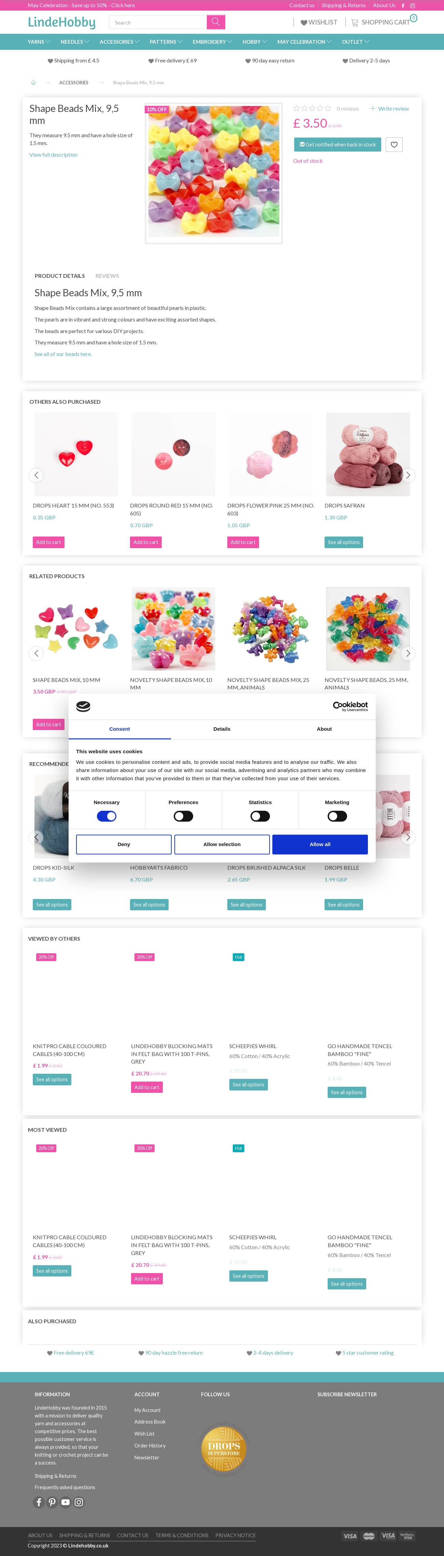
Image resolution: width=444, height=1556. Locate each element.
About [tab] (324, 729)
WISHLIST (320, 22)
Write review (393, 108)
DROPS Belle (342, 867)
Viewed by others (54, 938)
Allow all (320, 844)
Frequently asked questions (65, 1487)
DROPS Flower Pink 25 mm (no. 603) (270, 509)
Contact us (302, 5)
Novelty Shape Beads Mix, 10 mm (171, 683)
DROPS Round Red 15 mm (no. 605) (171, 509)
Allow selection (222, 844)
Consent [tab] (119, 729)
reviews (348, 108)
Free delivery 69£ (74, 1352)
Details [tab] (222, 729)
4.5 (95, 60)
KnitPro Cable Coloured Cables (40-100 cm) (69, 1050)
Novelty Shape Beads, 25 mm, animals (366, 683)
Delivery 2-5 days (369, 60)
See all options (344, 542)
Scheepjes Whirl (252, 1046)
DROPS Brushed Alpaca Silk (266, 867)
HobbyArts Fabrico (159, 867)
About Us (384, 5)
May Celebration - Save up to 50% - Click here (81, 5)
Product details (60, 275)
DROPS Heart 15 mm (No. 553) (73, 505)
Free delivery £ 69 (176, 60)
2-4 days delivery (273, 1352)
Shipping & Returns (344, 5)
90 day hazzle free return (174, 1352)
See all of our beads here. (63, 354)
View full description (53, 154)
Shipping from (71, 60)
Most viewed (47, 1129)
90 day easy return (273, 60)
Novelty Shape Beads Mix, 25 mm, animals (268, 683)
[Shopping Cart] (383, 21)
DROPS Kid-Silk (53, 867)
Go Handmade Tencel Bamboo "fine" (360, 1050)
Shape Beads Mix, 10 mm (66, 679)
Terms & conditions (182, 1535)
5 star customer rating (368, 1352)
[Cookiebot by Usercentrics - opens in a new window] (338, 706)
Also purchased (52, 1321)
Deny (124, 844)
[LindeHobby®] (62, 20)
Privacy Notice (235, 1535)
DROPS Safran (345, 505)
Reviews (107, 275)
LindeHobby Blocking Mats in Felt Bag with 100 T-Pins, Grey (172, 1054)
